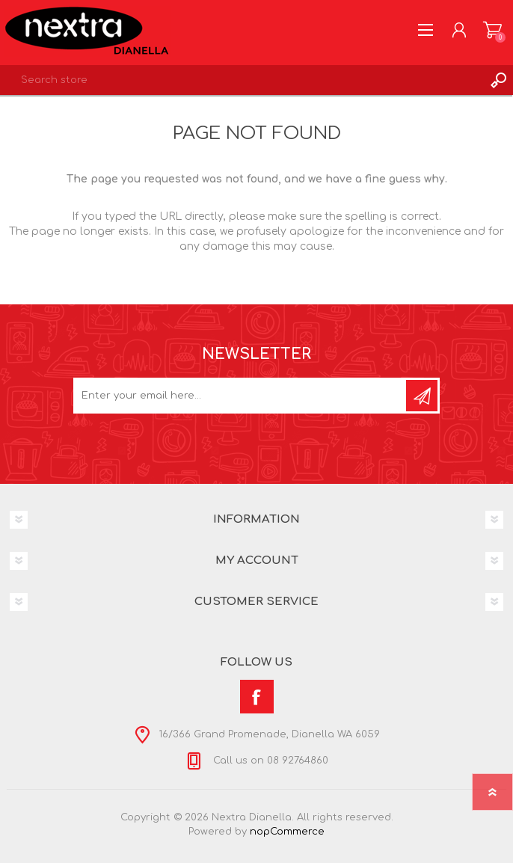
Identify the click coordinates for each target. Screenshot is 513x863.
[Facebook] (257, 696)
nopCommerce (287, 831)
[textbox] (241, 80)
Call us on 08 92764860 (269, 760)
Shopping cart (492, 29)
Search (498, 80)
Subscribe (421, 395)
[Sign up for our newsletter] (241, 395)
